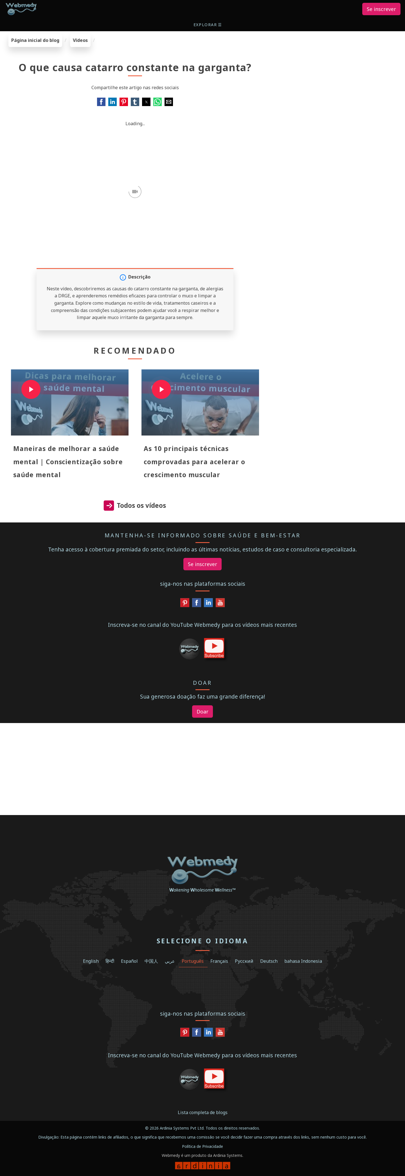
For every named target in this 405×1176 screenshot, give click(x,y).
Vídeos (80, 40)
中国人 (151, 961)
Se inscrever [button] (381, 9)
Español (129, 961)
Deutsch (269, 961)
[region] (337, 69)
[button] (208, 24)
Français (219, 961)
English (91, 961)
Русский (244, 961)
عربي (170, 961)
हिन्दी (109, 961)
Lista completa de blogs (203, 1112)
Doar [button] (202, 711)
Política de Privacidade (202, 1146)
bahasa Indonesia (303, 961)
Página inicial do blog (35, 40)
